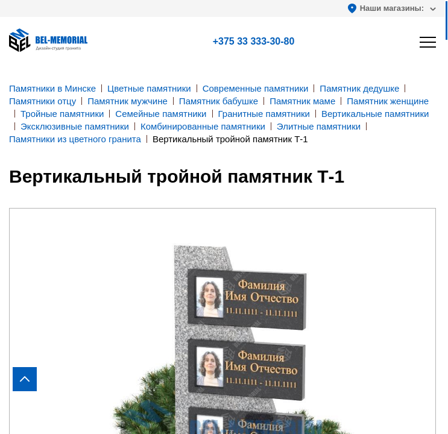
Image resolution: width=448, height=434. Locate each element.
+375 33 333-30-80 (254, 41)
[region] (224, 217)
